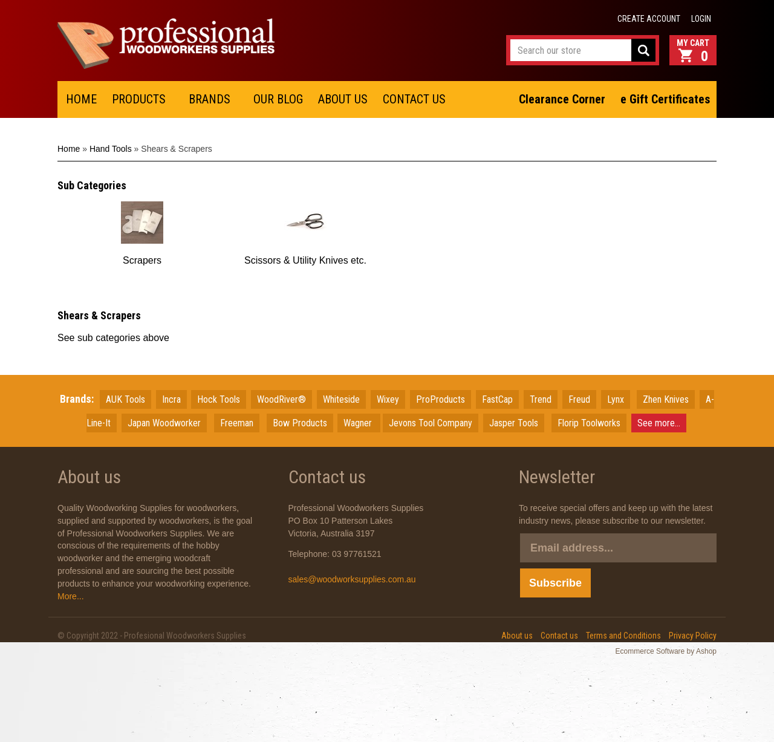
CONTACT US (414, 99)
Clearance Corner (562, 99)
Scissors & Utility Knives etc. (305, 260)
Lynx (615, 399)
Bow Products (300, 423)
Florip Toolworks (589, 423)
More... (70, 596)
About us (517, 635)
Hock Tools (218, 399)
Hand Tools (110, 149)
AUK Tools (125, 399)
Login (701, 19)
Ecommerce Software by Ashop (666, 651)
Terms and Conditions (623, 635)
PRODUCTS (139, 99)
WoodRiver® (281, 399)
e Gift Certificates (665, 99)
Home (68, 149)
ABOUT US (343, 99)
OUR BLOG (278, 99)
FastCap (497, 399)
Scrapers (142, 260)
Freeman (236, 423)
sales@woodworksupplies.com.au (352, 579)
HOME (81, 99)
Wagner (358, 423)
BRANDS (209, 99)
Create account (648, 19)
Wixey (388, 399)
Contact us (559, 635)
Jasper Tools (513, 423)
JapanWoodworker (164, 423)
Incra (171, 399)
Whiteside (341, 399)
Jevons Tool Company (430, 423)
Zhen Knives (666, 399)
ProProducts (440, 399)
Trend (540, 399)
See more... (658, 423)
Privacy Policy (693, 635)
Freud (579, 399)
